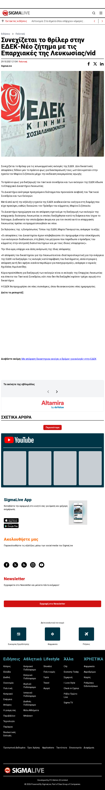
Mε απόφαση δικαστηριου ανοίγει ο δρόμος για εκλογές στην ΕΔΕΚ (58, 358)
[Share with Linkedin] (102, 64)
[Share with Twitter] (95, 64)
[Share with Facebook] (88, 64)
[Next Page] (57, 391)
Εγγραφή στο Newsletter (52, 603)
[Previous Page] (48, 391)
